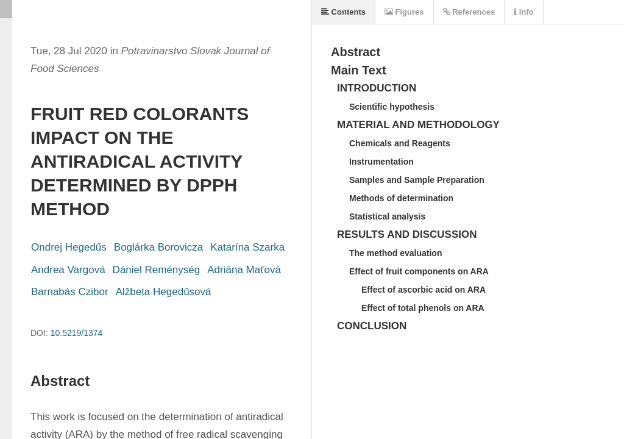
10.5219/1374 (77, 333)
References (469, 11)
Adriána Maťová (244, 270)
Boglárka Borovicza (158, 247)
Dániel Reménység (156, 270)
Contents (343, 11)
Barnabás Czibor (69, 292)
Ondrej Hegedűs (69, 247)
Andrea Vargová (68, 270)
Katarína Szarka (247, 247)
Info (523, 11)
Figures (404, 11)
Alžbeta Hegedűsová (163, 292)
